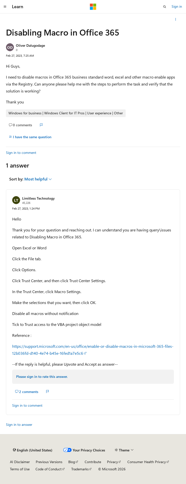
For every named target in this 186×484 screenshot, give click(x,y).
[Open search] (165, 6)
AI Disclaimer (20, 461)
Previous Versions (49, 461)
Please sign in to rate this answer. (42, 376)
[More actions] (175, 19)
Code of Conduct (49, 469)
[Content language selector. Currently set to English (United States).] (32, 450)
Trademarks (80, 469)
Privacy (112, 461)
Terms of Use (20, 469)
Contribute (93, 461)
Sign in (177, 6)
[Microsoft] (93, 6)
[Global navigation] (5, 6)
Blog (71, 461)
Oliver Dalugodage (30, 45)
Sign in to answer (19, 424)
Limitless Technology (38, 198)
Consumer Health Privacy (146, 461)
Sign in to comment (21, 152)
